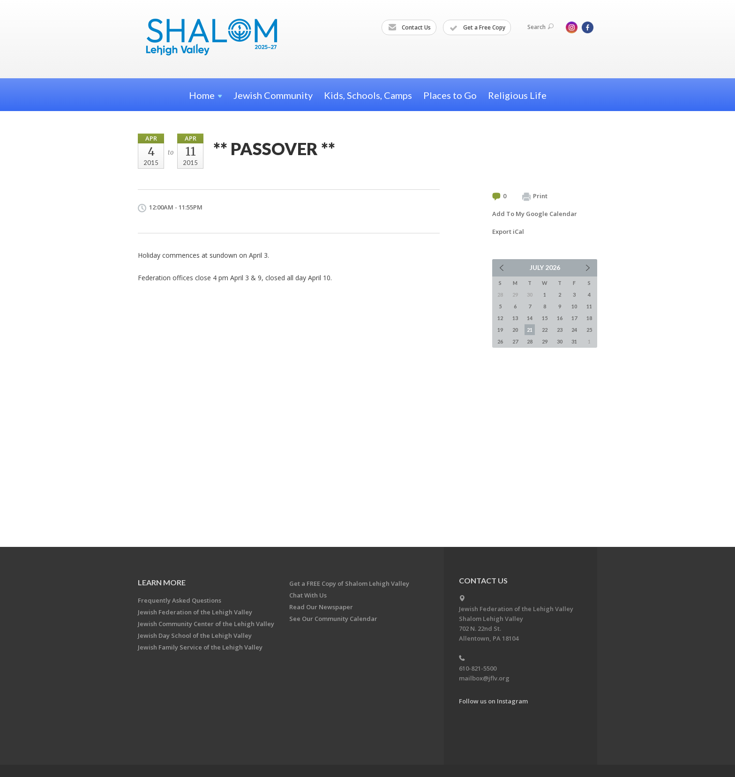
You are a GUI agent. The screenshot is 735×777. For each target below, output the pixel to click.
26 (500, 341)
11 (589, 306)
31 (574, 341)
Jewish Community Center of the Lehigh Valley (206, 624)
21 (529, 330)
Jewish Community (273, 95)
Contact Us (409, 27)
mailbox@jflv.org (484, 678)
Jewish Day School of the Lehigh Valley (195, 635)
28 (529, 341)
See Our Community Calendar (333, 618)
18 (589, 318)
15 (545, 318)
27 (515, 341)
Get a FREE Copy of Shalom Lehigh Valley (349, 583)
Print (535, 196)
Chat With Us (308, 595)
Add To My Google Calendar (534, 213)
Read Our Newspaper (321, 607)
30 (559, 341)
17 (574, 318)
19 (500, 330)
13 (515, 318)
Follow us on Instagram (493, 701)
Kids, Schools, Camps (368, 95)
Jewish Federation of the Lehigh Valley (195, 612)
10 (574, 306)
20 (515, 330)
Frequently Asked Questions (179, 600)
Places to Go (450, 95)
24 (574, 330)
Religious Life (517, 95)
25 (589, 330)
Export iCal (508, 231)
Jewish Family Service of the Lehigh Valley (200, 647)
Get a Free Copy (477, 27)
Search (540, 27)
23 (559, 330)
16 (559, 318)
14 (529, 318)
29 (545, 341)
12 (500, 318)
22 (545, 330)
